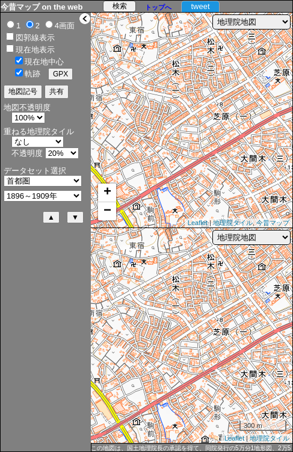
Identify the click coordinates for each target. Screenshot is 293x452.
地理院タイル (233, 222)
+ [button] (107, 193)
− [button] (107, 211)
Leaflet (198, 222)
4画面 (65, 25)
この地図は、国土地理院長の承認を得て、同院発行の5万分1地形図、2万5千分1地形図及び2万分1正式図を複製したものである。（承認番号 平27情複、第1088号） (191, 448)
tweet (200, 6)
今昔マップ (272, 222)
